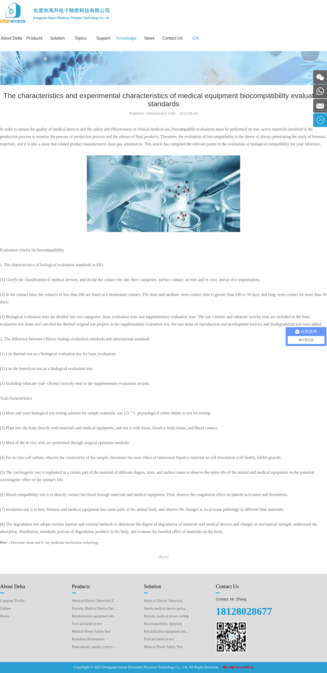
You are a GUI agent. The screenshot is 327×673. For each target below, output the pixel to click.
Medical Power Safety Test (91, 631)
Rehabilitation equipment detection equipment (95, 616)
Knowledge (126, 38)
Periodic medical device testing (166, 616)
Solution (57, 38)
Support (103, 38)
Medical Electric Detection (163, 601)
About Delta (11, 38)
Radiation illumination (88, 639)
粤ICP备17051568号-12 (238, 667)
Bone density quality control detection (95, 647)
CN (195, 38)
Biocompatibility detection (163, 624)
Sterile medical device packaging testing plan (167, 608)
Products (34, 38)
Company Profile (12, 601)
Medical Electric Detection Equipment (95, 601)
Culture (5, 608)
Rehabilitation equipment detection (167, 631)
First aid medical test (87, 624)
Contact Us (172, 38)
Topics (80, 38)
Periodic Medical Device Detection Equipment (95, 608)
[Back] (163, 557)
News (149, 38)
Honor (4, 616)
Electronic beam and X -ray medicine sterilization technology (55, 542)
